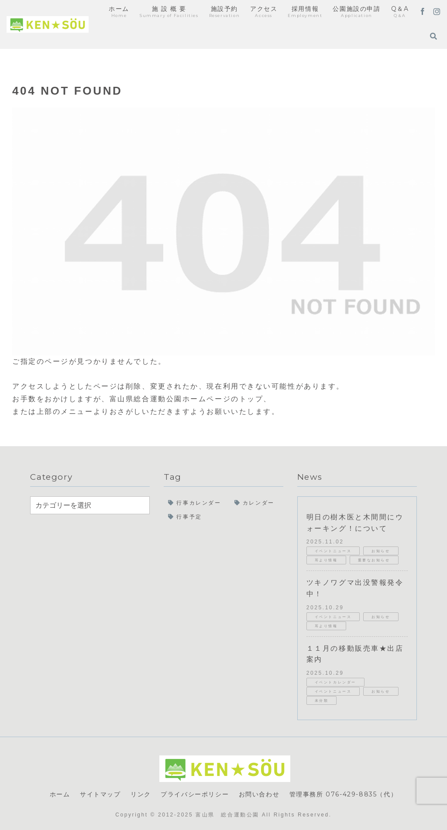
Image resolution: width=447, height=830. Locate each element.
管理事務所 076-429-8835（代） (343, 794)
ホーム (60, 794)
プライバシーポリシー (195, 794)
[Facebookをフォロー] (422, 12)
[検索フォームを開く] (433, 36)
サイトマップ (100, 794)
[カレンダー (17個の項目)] (256, 503)
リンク (141, 794)
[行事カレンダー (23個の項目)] (197, 503)
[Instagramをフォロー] (436, 12)
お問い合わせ (259, 794)
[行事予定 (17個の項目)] (223, 517)
